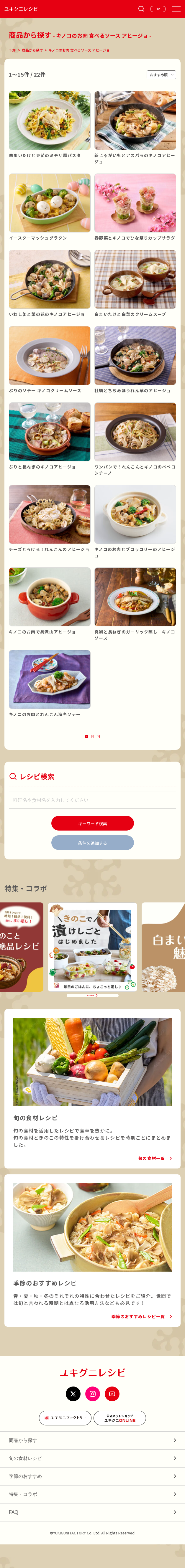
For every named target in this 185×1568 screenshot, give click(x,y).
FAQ (13, 1535)
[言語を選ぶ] (158, 9)
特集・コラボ (23, 1517)
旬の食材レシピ (25, 1481)
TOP (13, 49)
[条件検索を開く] (141, 9)
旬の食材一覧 (151, 1182)
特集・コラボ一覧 (89, 1014)
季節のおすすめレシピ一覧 (138, 1340)
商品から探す (32, 49)
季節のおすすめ (25, 1499)
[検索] (92, 831)
